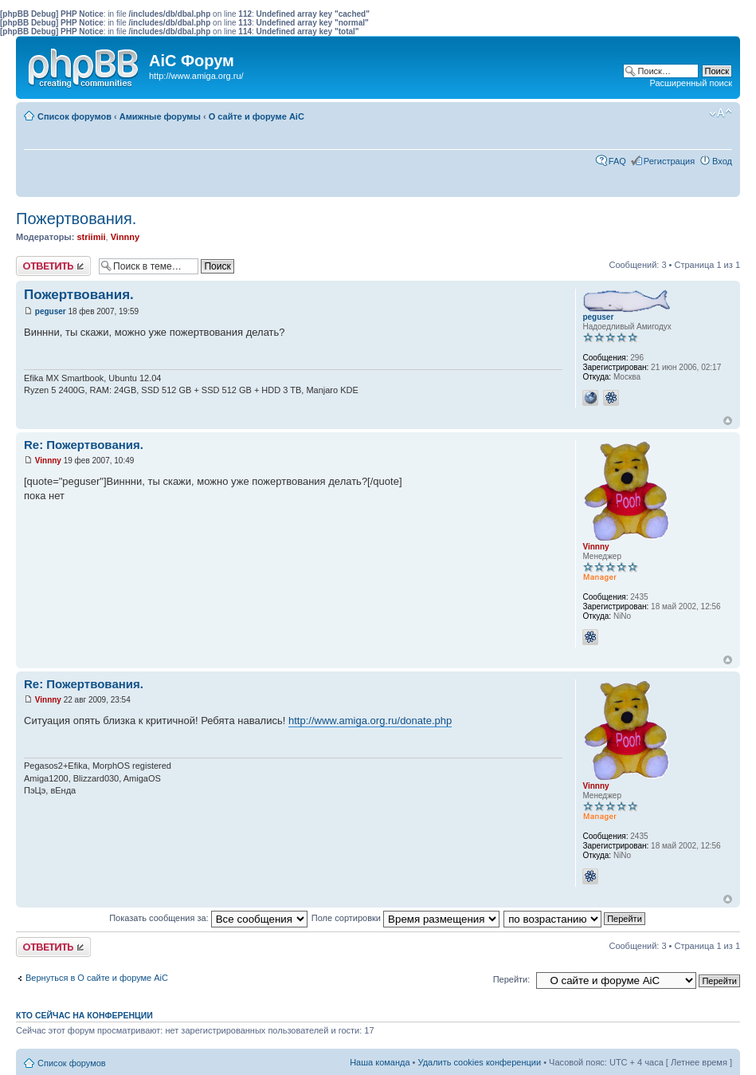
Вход (722, 161)
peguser (50, 311)
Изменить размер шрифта (720, 113)
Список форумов (74, 116)
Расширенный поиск (690, 83)
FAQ (617, 161)
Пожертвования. (76, 218)
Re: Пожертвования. (83, 444)
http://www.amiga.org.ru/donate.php (370, 721)
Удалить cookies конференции (480, 1062)
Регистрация (669, 161)
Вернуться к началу (727, 420)
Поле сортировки (405, 918)
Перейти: (512, 979)
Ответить (53, 266)
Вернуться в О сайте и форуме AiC (96, 977)
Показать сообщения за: (208, 918)
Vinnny (125, 237)
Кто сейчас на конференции (84, 1015)
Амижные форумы (160, 116)
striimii (90, 237)
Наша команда (379, 1062)
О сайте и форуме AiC (256, 116)
